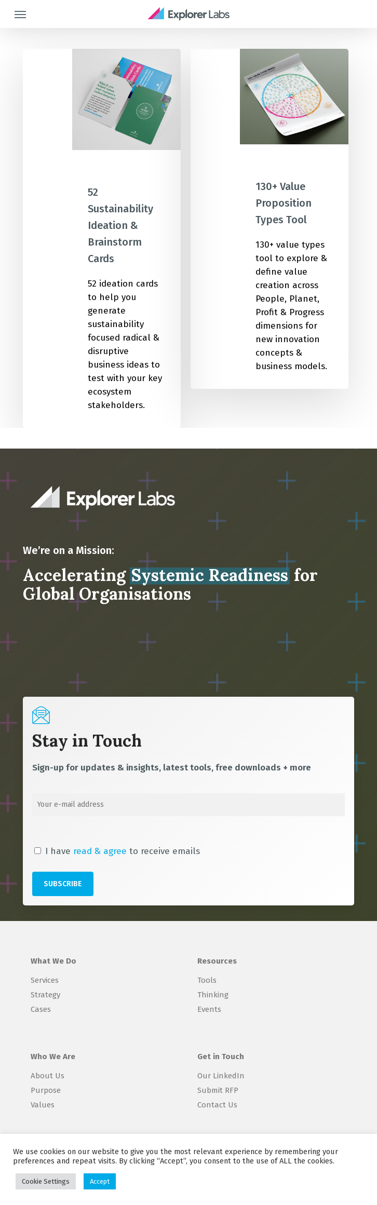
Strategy (45, 994)
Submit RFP (217, 1090)
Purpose (46, 1090)
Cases (41, 1009)
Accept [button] (100, 1181)
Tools (207, 980)
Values (43, 1104)
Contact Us (217, 1104)
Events (209, 1009)
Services (45, 980)
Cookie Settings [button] (46, 1181)
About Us (47, 1075)
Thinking (212, 994)
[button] (20, 14)
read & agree (100, 851)
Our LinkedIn (221, 1075)
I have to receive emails (117, 851)
